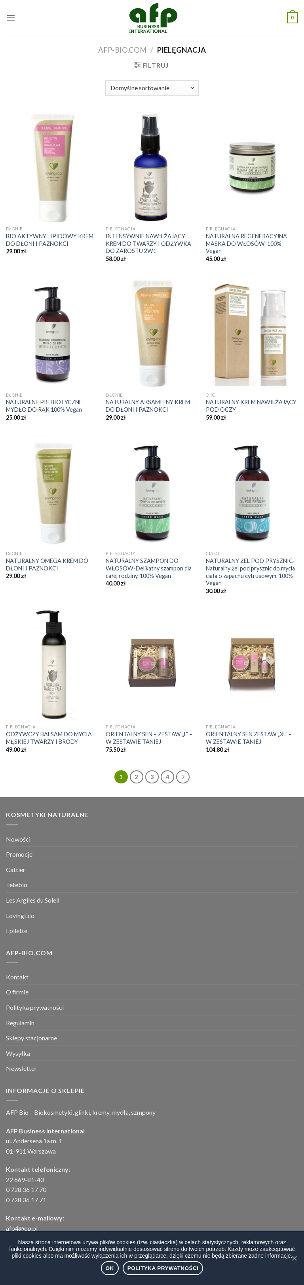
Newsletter (21, 1068)
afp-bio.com (122, 50)
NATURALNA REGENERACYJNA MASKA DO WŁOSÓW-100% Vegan (246, 243)
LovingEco (20, 915)
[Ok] (294, 1258)
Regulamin (20, 1022)
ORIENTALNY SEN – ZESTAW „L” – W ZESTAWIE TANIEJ (149, 738)
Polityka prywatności (35, 1007)
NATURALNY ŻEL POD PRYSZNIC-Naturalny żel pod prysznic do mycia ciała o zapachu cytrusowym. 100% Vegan (250, 571)
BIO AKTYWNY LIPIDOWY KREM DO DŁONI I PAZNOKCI (49, 240)
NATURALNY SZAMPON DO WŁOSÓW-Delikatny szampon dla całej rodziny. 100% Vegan (149, 568)
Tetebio (16, 884)
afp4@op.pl (22, 1228)
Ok (110, 1268)
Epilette (16, 930)
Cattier (15, 869)
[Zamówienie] (151, 88)
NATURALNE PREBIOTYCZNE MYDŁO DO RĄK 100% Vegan (44, 406)
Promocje (19, 854)
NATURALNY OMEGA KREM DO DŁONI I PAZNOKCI (47, 564)
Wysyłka (18, 1053)
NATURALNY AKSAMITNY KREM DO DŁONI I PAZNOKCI (148, 406)
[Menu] (10, 17)
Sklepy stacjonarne (31, 1038)
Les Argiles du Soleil (32, 900)
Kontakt (17, 977)
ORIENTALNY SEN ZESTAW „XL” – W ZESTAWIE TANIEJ (249, 738)
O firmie (17, 992)
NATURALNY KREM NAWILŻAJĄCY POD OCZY (251, 406)
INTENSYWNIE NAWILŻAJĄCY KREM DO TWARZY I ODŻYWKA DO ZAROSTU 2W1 (148, 243)
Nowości (18, 839)
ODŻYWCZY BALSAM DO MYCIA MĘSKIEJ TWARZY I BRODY (49, 738)
